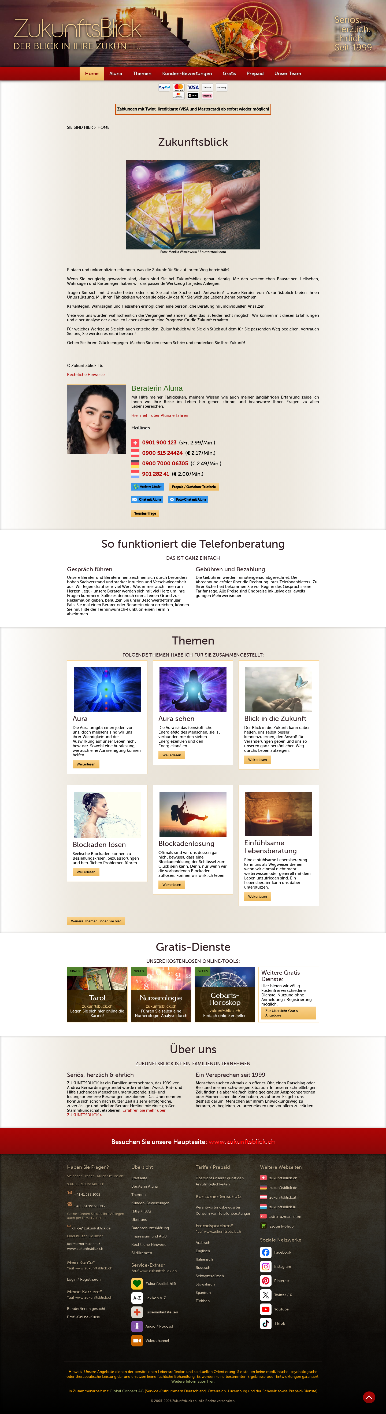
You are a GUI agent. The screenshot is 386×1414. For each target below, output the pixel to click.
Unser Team (287, 73)
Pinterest (282, 1281)
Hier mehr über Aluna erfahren (159, 415)
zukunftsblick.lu (282, 1207)
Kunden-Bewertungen (187, 73)
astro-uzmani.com (285, 1217)
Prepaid (255, 73)
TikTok (279, 1323)
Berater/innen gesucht (86, 1309)
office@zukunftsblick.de (91, 1228)
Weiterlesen (86, 764)
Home (92, 73)
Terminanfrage (145, 513)
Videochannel (157, 1341)
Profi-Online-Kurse (83, 1317)
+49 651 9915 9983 (89, 1206)
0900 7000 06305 (165, 464)
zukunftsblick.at (282, 1197)
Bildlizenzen (141, 1253)
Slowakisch (205, 1284)
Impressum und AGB (149, 1236)
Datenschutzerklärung (150, 1228)
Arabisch (203, 1243)
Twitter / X (283, 1295)
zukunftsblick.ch (283, 1178)
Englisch (203, 1251)
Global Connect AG (127, 1391)
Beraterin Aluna (144, 1186)
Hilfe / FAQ (141, 1211)
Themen (142, 73)
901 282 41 (155, 474)
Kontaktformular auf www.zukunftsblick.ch (85, 1246)
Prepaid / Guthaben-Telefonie (194, 487)
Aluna (115, 73)
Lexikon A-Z (156, 1298)
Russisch (203, 1268)
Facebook (282, 1252)
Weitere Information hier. (193, 1381)
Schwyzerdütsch (210, 1276)
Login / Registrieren (84, 1279)
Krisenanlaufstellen (162, 1312)
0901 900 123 (159, 443)
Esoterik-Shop (281, 1226)
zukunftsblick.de (283, 1188)
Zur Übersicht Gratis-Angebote (282, 1013)
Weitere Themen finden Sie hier (96, 921)
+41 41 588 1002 (87, 1194)
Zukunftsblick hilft (161, 1284)
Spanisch (203, 1293)
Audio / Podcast (159, 1326)
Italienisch (204, 1259)
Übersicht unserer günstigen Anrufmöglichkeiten (220, 1181)
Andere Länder (151, 486)
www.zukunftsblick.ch (242, 1142)
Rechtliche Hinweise (86, 375)
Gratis (229, 73)
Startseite (139, 1178)
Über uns (139, 1220)
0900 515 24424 (162, 453)
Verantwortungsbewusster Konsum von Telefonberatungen (223, 1210)
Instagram (282, 1267)
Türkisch (203, 1301)
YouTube (281, 1309)
